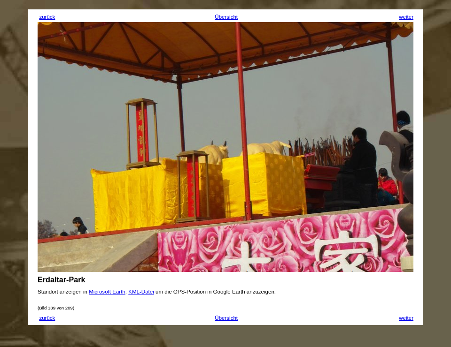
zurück (47, 17)
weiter (406, 17)
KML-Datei (141, 291)
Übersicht (226, 17)
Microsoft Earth (107, 291)
